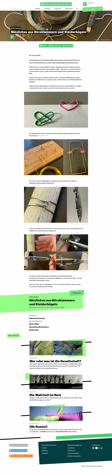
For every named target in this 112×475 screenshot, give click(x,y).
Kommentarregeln (73, 453)
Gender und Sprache (74, 456)
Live (86, 9)
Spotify (43, 46)
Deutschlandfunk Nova (49, 445)
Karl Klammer (43, 135)
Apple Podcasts (55, 46)
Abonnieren (67, 46)
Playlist (93, 9)
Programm (57, 8)
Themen (37, 8)
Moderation (69, 8)
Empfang (45, 450)
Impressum (71, 448)
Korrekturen (71, 450)
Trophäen (45, 453)
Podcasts (47, 8)
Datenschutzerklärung (75, 445)
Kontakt (44, 448)
